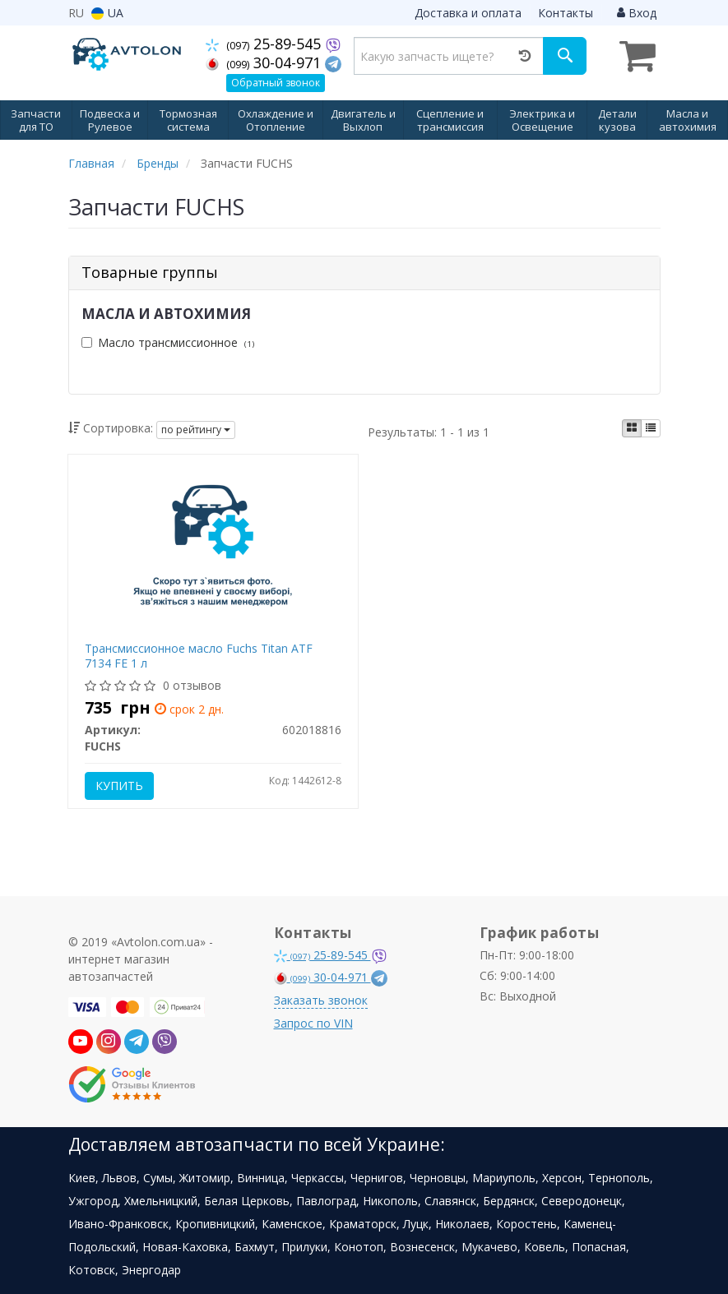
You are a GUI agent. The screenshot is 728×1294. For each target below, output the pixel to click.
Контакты (565, 13)
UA (107, 13)
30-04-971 (265, 62)
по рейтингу (195, 430)
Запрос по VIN (313, 1023)
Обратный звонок (275, 83)
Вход (636, 13)
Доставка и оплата (468, 13)
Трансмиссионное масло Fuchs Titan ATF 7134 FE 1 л (199, 655)
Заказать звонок (321, 1000)
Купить (119, 785)
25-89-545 (265, 43)
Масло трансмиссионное (167, 342)
